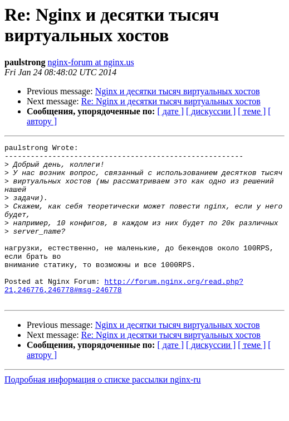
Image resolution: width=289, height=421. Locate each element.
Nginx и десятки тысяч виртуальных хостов (177, 91)
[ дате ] (170, 111)
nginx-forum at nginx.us (91, 62)
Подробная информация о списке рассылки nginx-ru (102, 411)
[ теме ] (252, 111)
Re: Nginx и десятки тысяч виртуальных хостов (171, 101)
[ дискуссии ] (211, 111)
